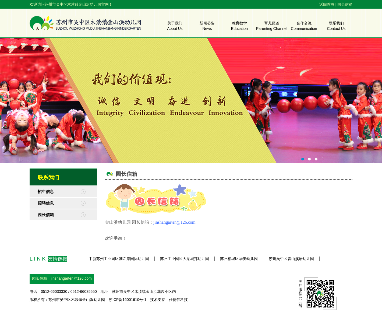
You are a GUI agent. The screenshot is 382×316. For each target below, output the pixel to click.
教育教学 (239, 25)
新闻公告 (207, 25)
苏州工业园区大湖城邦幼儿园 (184, 259)
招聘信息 (46, 203)
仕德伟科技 (178, 299)
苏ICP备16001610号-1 (127, 299)
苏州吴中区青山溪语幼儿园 (291, 259)
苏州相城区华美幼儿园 (239, 259)
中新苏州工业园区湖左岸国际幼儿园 (119, 259)
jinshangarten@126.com (71, 278)
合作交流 (304, 25)
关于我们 (175, 25)
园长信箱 (344, 4)
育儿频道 (271, 25)
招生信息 (46, 191)
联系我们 (336, 25)
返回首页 (326, 4)
